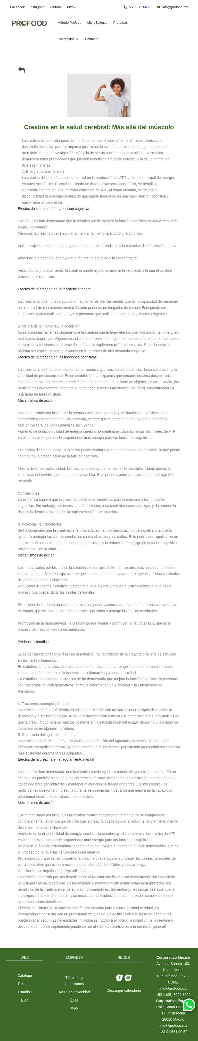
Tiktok (71, 7)
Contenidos (68, 39)
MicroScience (97, 22)
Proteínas (120, 22)
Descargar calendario (123, 990)
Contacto (91, 39)
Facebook (17, 7)
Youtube (56, 7)
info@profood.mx (175, 7)
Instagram (37, 7)
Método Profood (69, 22)
